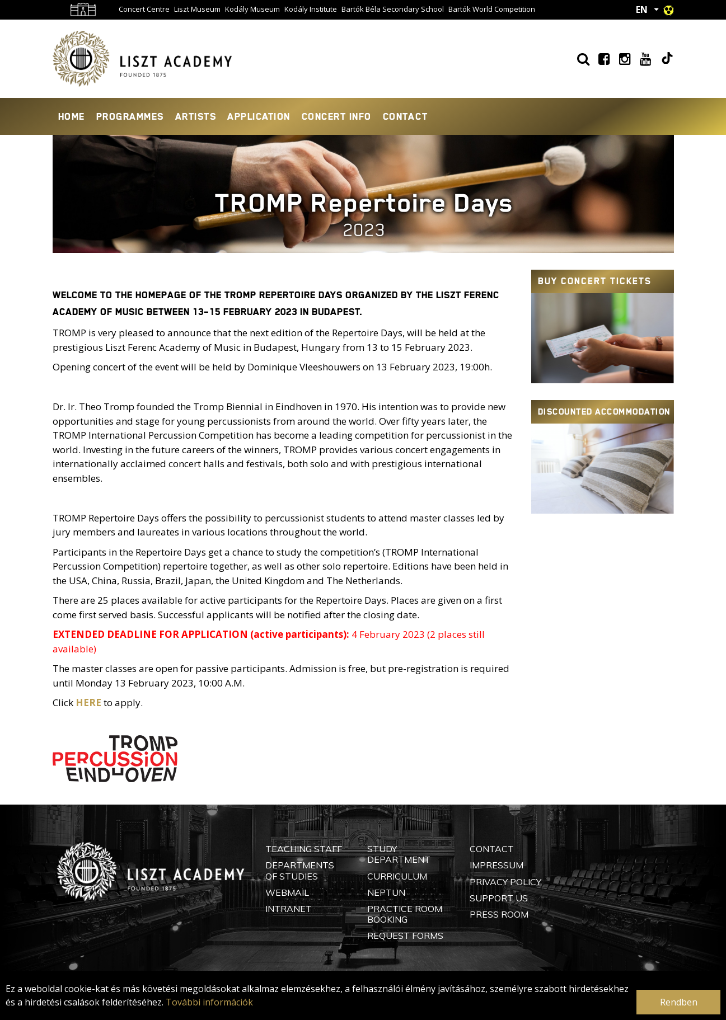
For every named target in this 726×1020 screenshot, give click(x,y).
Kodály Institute (310, 9)
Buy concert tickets (595, 281)
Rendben (678, 1002)
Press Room (499, 914)
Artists (196, 116)
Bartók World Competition (491, 9)
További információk (209, 1002)
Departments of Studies (299, 870)
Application (259, 116)
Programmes (130, 116)
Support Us (499, 898)
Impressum (496, 865)
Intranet (288, 908)
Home (71, 116)
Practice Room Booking (404, 914)
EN (642, 9)
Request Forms (405, 935)
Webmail (287, 892)
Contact (405, 116)
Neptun (386, 892)
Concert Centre (144, 9)
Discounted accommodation (604, 412)
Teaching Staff (303, 848)
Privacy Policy (505, 881)
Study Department (398, 854)
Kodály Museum (252, 9)
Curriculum (397, 876)
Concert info (337, 116)
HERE (88, 702)
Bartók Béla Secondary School (392, 9)
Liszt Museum (197, 9)
